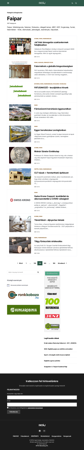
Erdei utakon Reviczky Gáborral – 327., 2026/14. (60, 344)
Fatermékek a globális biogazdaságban (53, 66)
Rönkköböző (45, 436)
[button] (8, 3)
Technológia (62, 84)
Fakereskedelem (47, 38)
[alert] (23, 286)
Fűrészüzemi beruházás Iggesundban (52, 109)
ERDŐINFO (35, 436)
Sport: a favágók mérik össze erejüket (57, 355)
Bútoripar (37, 84)
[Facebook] (39, 431)
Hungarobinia (56, 436)
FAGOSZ (16, 436)
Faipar (40, 38)
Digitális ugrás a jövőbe (52, 361)
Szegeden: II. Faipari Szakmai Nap (55, 367)
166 (54, 264)
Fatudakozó (25, 436)
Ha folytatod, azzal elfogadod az (25, 408)
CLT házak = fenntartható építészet (51, 173)
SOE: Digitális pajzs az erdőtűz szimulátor (58, 350)
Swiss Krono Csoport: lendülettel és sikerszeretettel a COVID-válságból (51, 198)
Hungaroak (67, 436)
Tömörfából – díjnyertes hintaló (49, 220)
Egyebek (36, 38)
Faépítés (36, 169)
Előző (21, 264)
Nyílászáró (56, 84)
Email (8, 401)
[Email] (44, 431)
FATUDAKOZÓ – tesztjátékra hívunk (51, 87)
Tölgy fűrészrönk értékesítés (48, 242)
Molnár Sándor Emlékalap (46, 152)
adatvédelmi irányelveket (35, 408)
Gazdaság (40, 62)
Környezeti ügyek (48, 62)
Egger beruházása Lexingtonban (50, 130)
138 (35, 264)
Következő (61, 264)
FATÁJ (42, 3)
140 (45, 264)
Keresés (38, 273)
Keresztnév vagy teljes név (15, 393)
